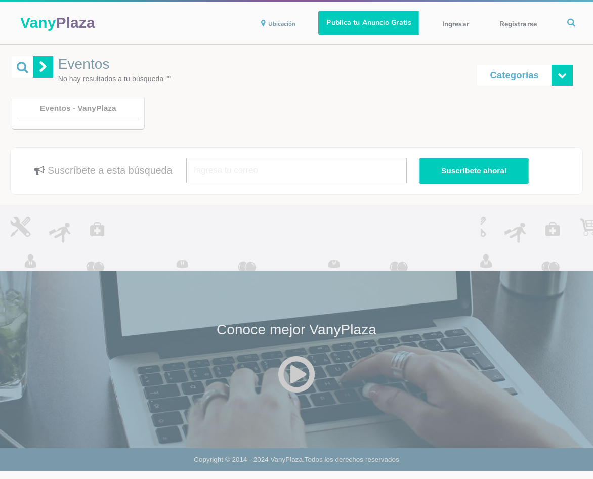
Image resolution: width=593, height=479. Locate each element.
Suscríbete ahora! (474, 170)
